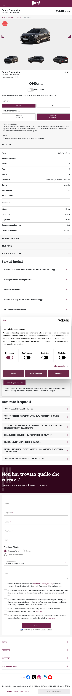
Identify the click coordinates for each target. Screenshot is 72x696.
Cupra (19, 17)
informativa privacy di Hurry (43, 584)
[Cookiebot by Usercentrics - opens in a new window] (59, 320)
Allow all (58, 374)
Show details (59, 366)
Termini (49, 630)
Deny (13, 374)
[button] (11, 59)
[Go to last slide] (3, 36)
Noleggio (11, 17)
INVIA (36, 625)
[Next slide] (69, 36)
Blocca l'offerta (54, 691)
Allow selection (36, 374)
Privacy (43, 630)
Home (3, 17)
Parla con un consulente (18, 691)
